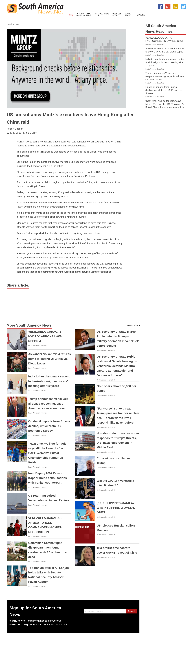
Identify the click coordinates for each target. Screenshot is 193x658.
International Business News (83, 15)
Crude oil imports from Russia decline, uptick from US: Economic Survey (49, 426)
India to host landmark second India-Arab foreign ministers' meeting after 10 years (49, 381)
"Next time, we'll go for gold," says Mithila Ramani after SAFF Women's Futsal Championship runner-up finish (48, 453)
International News (102, 15)
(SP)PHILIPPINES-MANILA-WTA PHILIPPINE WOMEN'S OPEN (116, 507)
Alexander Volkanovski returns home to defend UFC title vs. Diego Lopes (49, 358)
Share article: (18, 285)
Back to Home (13, 24)
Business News (117, 15)
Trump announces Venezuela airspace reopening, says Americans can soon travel (48, 403)
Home (70, 15)
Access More (132, 325)
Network (140, 15)
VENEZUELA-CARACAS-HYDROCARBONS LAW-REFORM (45, 336)
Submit (131, 611)
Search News (128, 15)
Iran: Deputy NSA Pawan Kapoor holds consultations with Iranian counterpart (47, 478)
